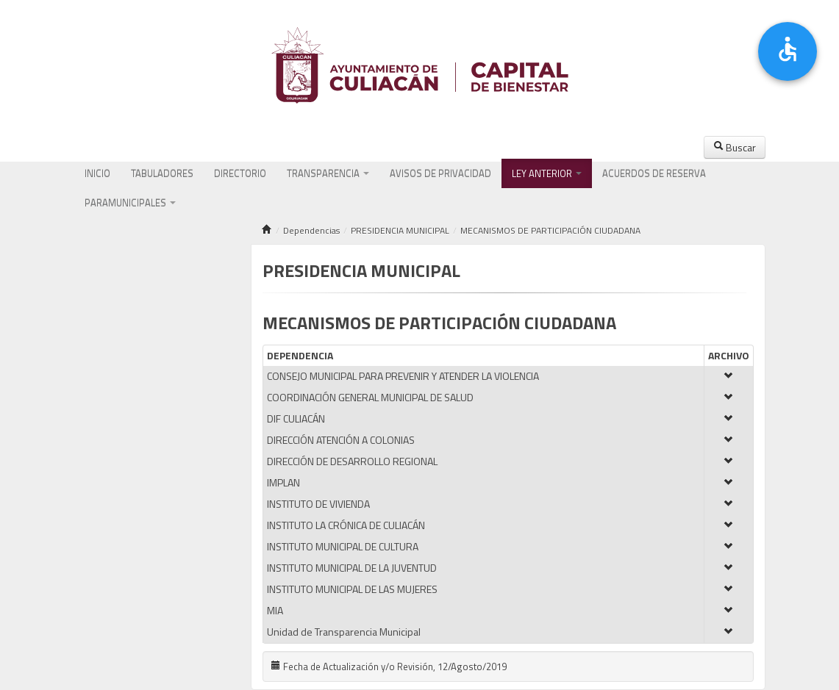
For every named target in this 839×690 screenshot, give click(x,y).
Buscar (734, 147)
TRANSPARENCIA (328, 173)
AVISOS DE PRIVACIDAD (440, 173)
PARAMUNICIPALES (130, 202)
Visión (125, 297)
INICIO (97, 173)
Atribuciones (111, 327)
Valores (153, 297)
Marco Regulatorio (175, 327)
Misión (99, 297)
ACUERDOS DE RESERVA (654, 173)
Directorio (106, 356)
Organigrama (196, 297)
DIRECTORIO (240, 173)
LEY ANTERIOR (547, 173)
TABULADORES (162, 173)
